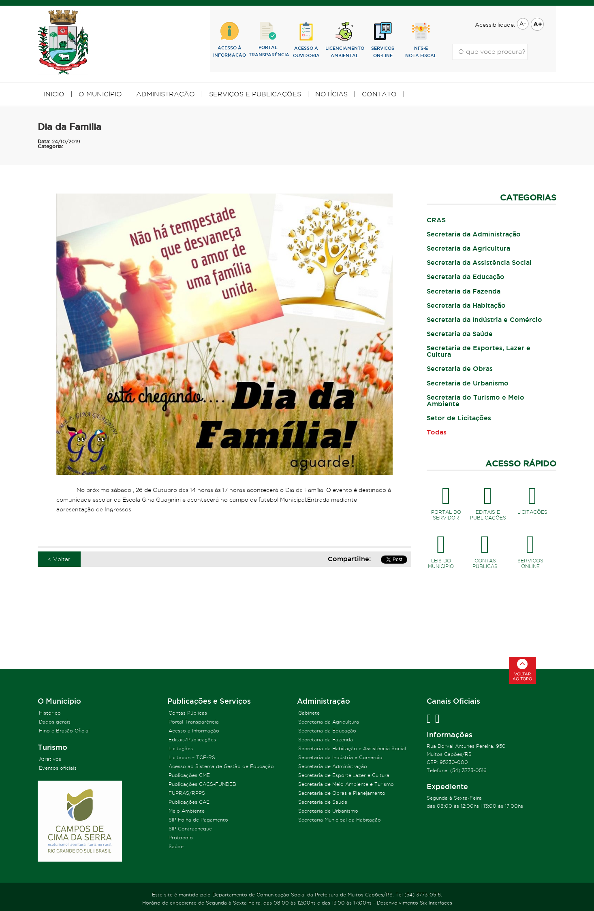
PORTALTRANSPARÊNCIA (268, 39)
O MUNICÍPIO (100, 94)
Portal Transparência (194, 721)
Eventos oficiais (58, 768)
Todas (437, 432)
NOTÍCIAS (331, 94)
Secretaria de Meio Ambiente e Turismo (346, 784)
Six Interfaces (436, 902)
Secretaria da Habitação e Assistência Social (352, 748)
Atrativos (50, 759)
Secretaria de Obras (460, 368)
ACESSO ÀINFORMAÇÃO (229, 39)
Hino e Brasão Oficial (64, 730)
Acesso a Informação (194, 730)
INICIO (54, 94)
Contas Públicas (188, 712)
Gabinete (309, 712)
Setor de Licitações (459, 417)
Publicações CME (189, 775)
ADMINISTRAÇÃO (165, 94)
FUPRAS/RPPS (187, 793)
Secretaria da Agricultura (468, 248)
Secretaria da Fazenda (463, 291)
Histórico (50, 712)
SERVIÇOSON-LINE (382, 40)
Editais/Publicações (192, 739)
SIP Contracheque (190, 828)
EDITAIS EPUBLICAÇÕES (488, 500)
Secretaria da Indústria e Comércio (484, 319)
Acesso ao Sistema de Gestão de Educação (221, 766)
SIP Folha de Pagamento (198, 819)
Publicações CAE (189, 802)
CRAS (436, 219)
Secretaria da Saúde (460, 333)
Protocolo (181, 837)
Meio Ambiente (187, 810)
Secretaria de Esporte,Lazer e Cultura (343, 775)
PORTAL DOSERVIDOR (446, 500)
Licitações (181, 748)
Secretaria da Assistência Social (479, 262)
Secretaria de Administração (332, 766)
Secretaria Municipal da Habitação (339, 819)
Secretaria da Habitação (466, 305)
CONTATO (379, 94)
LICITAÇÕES (532, 498)
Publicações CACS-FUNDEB (202, 784)
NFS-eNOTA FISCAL (421, 40)
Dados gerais (55, 721)
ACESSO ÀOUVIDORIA (306, 40)
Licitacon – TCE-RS (192, 757)
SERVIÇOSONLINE (530, 549)
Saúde (176, 846)
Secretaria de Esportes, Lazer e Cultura (478, 351)
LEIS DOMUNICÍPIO (441, 549)
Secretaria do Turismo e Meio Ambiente (475, 400)
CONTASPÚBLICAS (485, 549)
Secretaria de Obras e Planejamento (341, 793)
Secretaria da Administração (474, 234)
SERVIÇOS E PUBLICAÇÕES (255, 94)
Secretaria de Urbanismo (468, 383)
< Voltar (59, 559)
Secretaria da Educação (465, 276)
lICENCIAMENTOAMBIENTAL (344, 40)
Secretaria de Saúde (322, 802)
